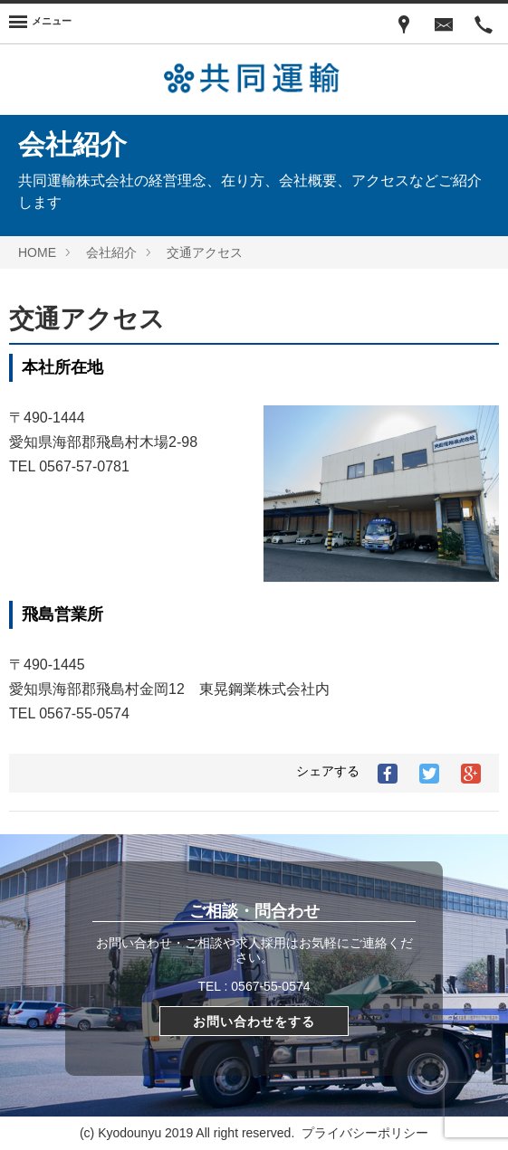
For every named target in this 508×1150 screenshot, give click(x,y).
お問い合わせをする (254, 1021)
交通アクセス (205, 252)
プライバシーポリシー (365, 1133)
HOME (37, 252)
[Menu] (40, 23)
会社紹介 (111, 252)
